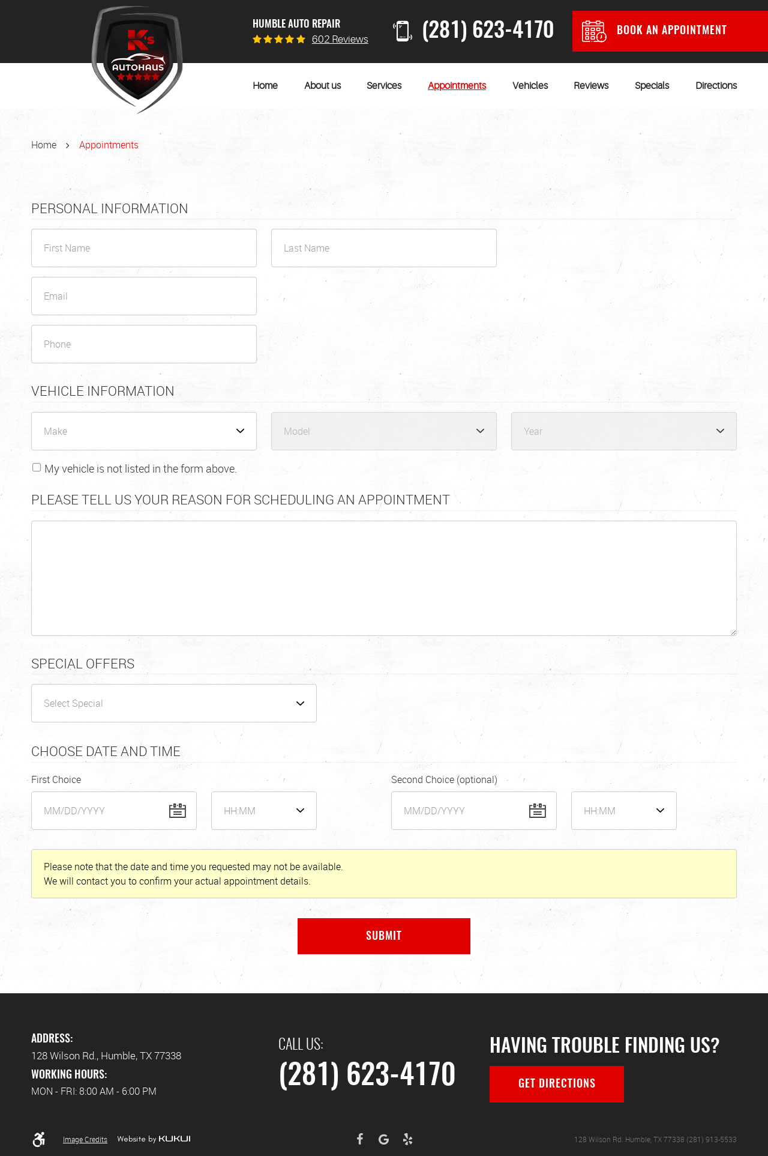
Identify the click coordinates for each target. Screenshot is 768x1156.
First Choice (56, 779)
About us (322, 85)
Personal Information (109, 208)
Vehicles (530, 85)
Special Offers (82, 663)
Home (265, 85)
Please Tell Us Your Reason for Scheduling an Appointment (240, 499)
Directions (716, 85)
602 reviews (340, 39)
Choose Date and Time (106, 751)
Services (384, 85)
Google (384, 1139)
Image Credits (85, 1139)
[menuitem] (265, 85)
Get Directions (557, 1084)
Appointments (457, 85)
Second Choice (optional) (444, 779)
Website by (153, 1139)
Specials (652, 85)
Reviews (591, 85)
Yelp (408, 1139)
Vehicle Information (103, 391)
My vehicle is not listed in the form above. (140, 468)
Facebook (360, 1139)
